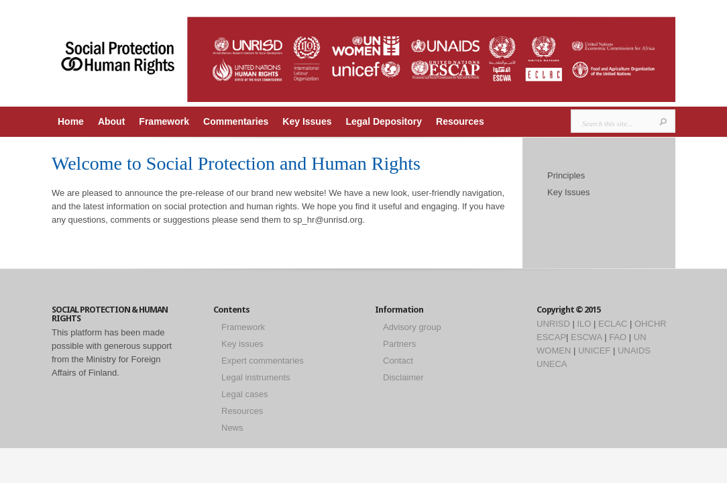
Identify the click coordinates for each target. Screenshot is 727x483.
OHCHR (650, 324)
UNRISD (553, 324)
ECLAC (612, 324)
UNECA (552, 364)
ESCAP (551, 337)
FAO (617, 337)
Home (71, 121)
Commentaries (235, 121)
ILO (584, 324)
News (232, 428)
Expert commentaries (262, 361)
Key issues (242, 344)
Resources (460, 121)
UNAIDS (634, 350)
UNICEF (594, 350)
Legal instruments (255, 377)
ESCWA (586, 337)
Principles (566, 175)
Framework (164, 121)
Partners (399, 344)
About (111, 121)
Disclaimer (403, 377)
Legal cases (244, 394)
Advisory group (412, 327)
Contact (398, 361)
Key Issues (306, 121)
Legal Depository (383, 121)
